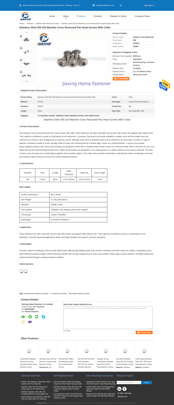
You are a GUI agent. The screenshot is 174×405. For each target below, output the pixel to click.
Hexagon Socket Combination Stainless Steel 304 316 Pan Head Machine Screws (105, 363)
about (66, 16)
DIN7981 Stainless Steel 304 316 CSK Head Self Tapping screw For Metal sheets (68, 389)
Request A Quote (118, 16)
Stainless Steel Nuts (31, 376)
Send (146, 383)
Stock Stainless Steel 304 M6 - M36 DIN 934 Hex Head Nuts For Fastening (35, 398)
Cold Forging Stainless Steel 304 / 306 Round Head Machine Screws (143, 361)
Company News (142, 16)
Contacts (97, 16)
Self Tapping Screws (63, 376)
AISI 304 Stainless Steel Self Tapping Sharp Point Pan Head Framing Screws (68, 383)
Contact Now (117, 78)
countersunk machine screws (36, 293)
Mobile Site (122, 397)
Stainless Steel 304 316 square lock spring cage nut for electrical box (34, 388)
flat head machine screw (79, 293)
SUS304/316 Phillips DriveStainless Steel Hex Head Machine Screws (66, 363)
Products (81, 16)
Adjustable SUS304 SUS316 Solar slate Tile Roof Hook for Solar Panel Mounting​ (100, 383)
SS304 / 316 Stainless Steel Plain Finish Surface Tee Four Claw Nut (35, 383)
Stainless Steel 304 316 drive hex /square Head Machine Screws (47, 361)
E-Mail (120, 393)
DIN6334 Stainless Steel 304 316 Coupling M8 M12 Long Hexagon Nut (34, 393)
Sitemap (127, 393)
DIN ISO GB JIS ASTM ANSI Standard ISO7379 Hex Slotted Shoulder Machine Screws (86, 364)
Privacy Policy (42, 403)
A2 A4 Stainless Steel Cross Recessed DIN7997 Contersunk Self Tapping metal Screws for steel (68, 396)
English (151, 5)
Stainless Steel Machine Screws (47, 24)
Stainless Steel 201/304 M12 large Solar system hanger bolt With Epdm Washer (100, 395)
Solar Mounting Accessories (99, 376)
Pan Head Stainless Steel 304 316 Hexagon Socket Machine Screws (125, 361)
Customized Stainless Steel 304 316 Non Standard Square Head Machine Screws (28, 363)
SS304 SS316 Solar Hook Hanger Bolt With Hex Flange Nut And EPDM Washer (100, 389)
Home (52, 16)
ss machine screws (59, 293)
